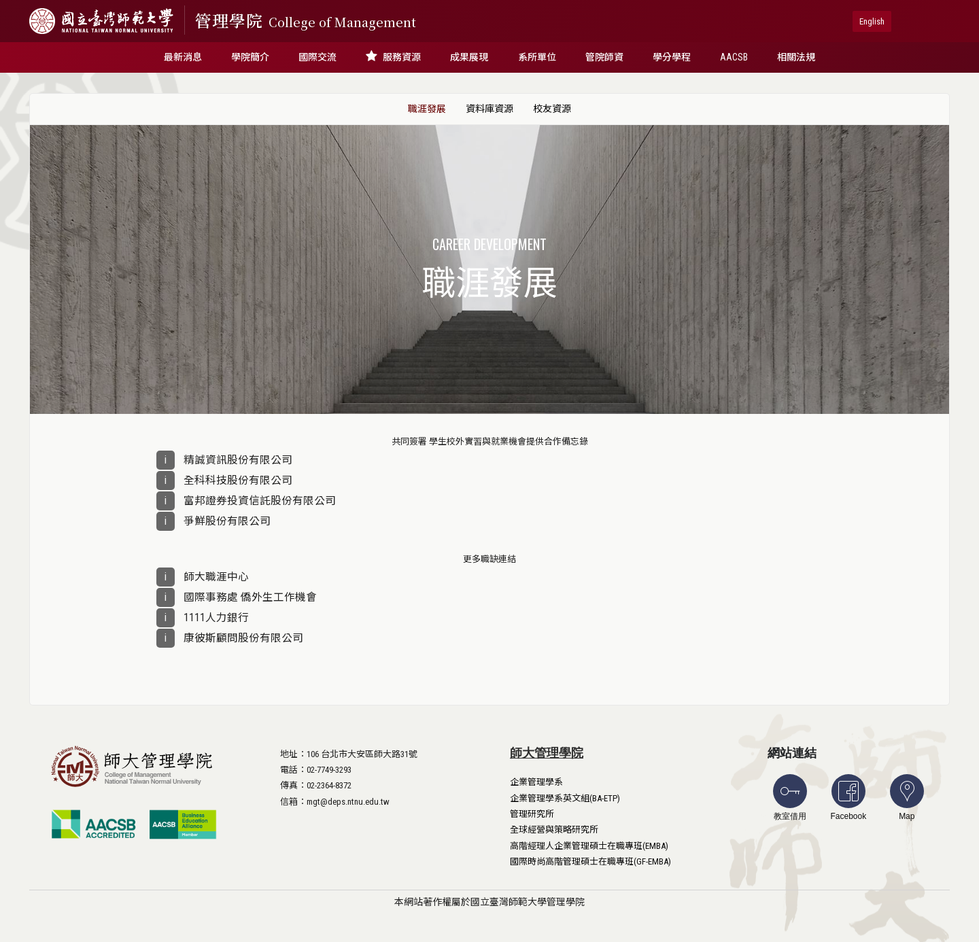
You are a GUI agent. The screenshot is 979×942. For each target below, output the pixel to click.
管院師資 (604, 57)
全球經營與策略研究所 (554, 829)
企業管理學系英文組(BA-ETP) (565, 798)
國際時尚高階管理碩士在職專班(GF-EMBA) (590, 861)
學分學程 (672, 57)
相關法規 (796, 57)
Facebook (849, 797)
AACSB (734, 57)
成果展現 (469, 57)
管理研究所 (532, 814)
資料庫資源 (489, 108)
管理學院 (305, 20)
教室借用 (790, 797)
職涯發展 (427, 108)
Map (907, 797)
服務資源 (393, 56)
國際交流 (317, 57)
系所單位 (537, 57)
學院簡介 (250, 57)
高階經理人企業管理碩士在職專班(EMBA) (589, 846)
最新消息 (183, 57)
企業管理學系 (536, 782)
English (871, 21)
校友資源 (552, 108)
